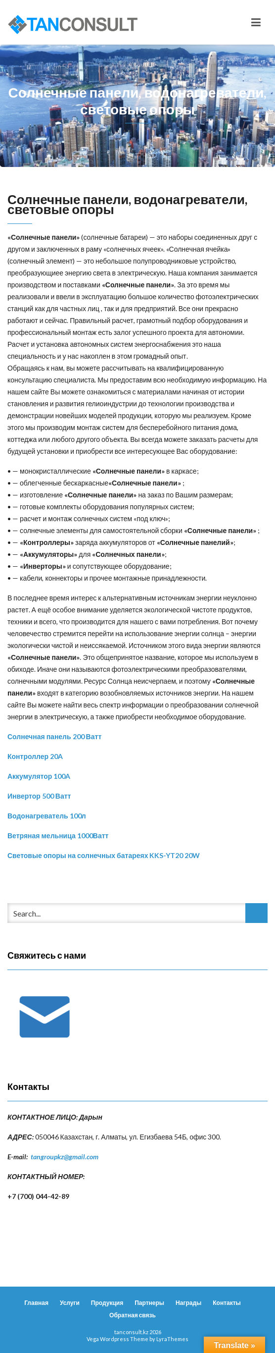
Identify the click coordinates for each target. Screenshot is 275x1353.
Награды (188, 1302)
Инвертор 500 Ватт (39, 796)
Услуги (70, 1302)
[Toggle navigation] (256, 22)
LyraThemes (172, 1339)
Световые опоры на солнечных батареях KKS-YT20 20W (103, 855)
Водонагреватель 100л (46, 816)
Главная (36, 1302)
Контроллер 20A (35, 756)
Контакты (227, 1302)
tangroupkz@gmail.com (64, 1156)
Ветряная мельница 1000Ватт (57, 835)
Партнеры (149, 1302)
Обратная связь (132, 1315)
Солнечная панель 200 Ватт (54, 736)
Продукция (107, 1302)
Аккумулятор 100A (38, 776)
